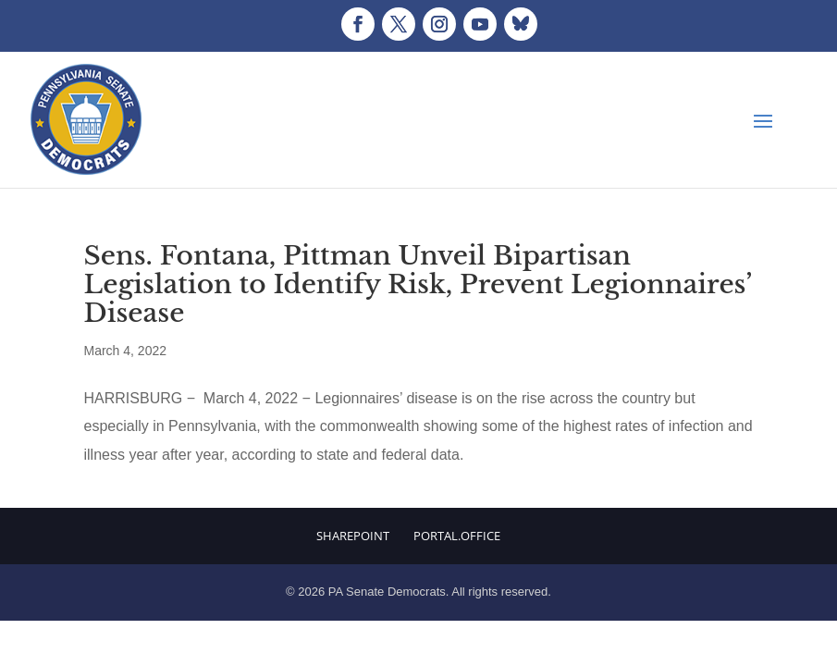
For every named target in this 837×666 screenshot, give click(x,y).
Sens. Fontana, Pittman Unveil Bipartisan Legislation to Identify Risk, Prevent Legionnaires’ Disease (418, 284)
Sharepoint (352, 535)
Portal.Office (456, 535)
